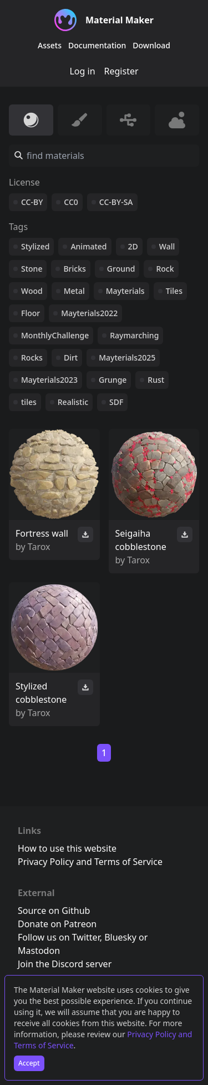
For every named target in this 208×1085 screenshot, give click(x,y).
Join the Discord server (64, 964)
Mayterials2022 (89, 313)
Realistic (73, 402)
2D (133, 246)
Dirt (71, 357)
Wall (167, 246)
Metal (74, 291)
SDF (116, 402)
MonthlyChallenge (55, 335)
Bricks (74, 268)
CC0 (71, 202)
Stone (31, 268)
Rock (165, 268)
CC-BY (32, 202)
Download (151, 45)
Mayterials (125, 291)
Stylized (35, 246)
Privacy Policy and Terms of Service (90, 862)
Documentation (97, 45)
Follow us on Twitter (59, 937)
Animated (88, 246)
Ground (121, 268)
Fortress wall (42, 533)
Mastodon (39, 950)
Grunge (112, 379)
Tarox (39, 547)
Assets (50, 45)
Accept (29, 1063)
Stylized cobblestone (41, 693)
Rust (156, 379)
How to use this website (67, 848)
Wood (32, 291)
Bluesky (120, 937)
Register (121, 71)
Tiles (174, 291)
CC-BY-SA (116, 202)
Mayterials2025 (127, 357)
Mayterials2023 (49, 379)
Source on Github (54, 910)
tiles (29, 402)
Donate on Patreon (57, 924)
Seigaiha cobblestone (140, 540)
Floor (30, 313)
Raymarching (134, 335)
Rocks (32, 357)
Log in (82, 71)
